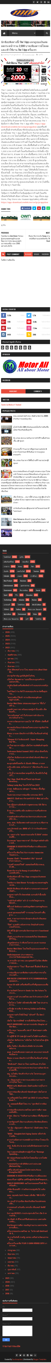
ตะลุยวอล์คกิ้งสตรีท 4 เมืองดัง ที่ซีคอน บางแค (26, 763)
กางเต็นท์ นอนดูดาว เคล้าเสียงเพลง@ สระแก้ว (30, 530)
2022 (7, 648)
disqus (36, 255)
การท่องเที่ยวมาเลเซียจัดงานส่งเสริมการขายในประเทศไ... (26, 974)
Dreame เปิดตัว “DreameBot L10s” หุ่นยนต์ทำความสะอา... (24, 860)
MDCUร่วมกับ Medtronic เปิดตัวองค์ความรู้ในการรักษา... (27, 1087)
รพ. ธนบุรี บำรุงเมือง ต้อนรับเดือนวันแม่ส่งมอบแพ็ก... (26, 1202)
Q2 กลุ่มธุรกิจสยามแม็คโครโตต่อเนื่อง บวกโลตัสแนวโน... (27, 1159)
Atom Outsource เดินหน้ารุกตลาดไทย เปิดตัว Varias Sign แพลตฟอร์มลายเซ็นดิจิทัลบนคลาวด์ (31, 521)
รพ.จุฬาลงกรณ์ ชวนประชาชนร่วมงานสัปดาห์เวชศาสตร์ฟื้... (27, 1069)
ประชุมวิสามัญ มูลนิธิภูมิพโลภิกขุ (21, 676)
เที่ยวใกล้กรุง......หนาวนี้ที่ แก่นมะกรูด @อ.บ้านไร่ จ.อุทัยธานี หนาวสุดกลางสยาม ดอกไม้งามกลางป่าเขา (31, 500)
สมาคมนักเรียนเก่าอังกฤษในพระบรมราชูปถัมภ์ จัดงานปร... (27, 729)
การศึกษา (33, 576)
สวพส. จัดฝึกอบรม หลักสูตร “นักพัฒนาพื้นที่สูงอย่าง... (26, 790)
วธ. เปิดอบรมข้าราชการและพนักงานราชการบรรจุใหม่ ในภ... (26, 1081)
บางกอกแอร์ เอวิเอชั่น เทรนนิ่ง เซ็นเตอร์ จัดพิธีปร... (26, 1208)
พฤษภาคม (12, 1258)
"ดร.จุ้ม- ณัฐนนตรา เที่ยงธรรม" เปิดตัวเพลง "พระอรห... (27, 1129)
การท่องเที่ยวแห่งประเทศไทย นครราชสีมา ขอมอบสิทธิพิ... (26, 1111)
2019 (7, 1286)
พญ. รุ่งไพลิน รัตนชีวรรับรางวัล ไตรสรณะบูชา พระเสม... (26, 1075)
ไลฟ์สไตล (21, 605)
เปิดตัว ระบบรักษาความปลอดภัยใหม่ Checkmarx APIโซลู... (27, 938)
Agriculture (7, 614)
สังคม (20, 567)
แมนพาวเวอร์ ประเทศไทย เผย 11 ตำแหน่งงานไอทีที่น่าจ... (27, 998)
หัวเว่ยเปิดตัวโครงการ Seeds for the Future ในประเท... (27, 992)
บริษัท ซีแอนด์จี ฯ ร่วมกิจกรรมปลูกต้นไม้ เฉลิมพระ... (26, 1190)
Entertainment (8, 586)
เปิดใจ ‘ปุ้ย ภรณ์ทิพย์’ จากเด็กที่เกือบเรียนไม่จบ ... (27, 1021)
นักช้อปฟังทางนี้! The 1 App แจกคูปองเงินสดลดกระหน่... (26, 878)
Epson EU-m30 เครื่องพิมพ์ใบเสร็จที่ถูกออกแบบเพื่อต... (27, 986)
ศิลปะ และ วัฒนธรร (35, 610)
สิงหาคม (11, 666)
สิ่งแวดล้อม (24, 591)
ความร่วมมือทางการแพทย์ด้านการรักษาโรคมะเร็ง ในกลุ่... (28, 1141)
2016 (7, 1293)
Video (35, 614)
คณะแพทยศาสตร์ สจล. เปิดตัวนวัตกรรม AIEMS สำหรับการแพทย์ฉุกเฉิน (30, 418)
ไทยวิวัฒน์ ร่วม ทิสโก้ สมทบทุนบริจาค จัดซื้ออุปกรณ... (27, 693)
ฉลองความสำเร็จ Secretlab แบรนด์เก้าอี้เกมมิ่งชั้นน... (26, 896)
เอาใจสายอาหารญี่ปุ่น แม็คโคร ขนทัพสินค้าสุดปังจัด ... (27, 747)
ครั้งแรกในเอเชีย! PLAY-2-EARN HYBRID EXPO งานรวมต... (27, 1244)
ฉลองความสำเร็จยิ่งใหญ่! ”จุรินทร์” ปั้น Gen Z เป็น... (25, 1016)
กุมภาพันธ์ (12, 1270)
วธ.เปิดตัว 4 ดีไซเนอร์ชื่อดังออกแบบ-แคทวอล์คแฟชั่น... (26, 1220)
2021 (7, 1278)
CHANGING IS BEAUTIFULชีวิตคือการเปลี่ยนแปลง (27, 1176)
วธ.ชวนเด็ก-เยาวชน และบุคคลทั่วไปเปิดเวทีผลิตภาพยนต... (27, 962)
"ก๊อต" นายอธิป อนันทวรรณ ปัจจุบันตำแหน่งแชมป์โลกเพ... (25, 926)
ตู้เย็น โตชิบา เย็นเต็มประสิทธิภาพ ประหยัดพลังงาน (25, 1047)
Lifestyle (6, 576)
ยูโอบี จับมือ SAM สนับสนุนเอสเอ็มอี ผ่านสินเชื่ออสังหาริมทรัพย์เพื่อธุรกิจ (31, 429)
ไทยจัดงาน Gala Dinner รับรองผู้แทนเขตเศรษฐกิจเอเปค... (27, 884)
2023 (7, 644)
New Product (8, 581)
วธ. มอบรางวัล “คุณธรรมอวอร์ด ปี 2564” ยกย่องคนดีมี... (27, 836)
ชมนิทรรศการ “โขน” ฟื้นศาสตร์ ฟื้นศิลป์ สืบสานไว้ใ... (27, 968)
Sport (5, 595)
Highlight (13, 392)
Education (29, 595)
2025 (7, 636)
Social (38, 591)
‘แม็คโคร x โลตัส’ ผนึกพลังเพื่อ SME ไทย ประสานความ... (27, 1004)
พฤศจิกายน (12, 655)
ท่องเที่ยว (25, 562)
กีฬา (32, 567)
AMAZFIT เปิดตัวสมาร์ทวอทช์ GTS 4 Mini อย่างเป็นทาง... (27, 800)
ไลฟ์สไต (38, 619)
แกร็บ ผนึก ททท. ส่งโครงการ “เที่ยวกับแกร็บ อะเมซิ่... (27, 768)
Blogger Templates (39, 1360)
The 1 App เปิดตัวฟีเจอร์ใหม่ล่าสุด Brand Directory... (23, 780)
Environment (22, 614)
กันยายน (11, 662)
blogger (28, 255)
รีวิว (16, 595)
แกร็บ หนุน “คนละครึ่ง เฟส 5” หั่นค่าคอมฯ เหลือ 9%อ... (27, 1032)
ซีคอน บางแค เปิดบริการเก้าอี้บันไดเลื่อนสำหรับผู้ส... (27, 735)
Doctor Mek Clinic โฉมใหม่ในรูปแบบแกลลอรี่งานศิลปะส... (27, 950)
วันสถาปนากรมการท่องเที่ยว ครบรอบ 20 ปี (25, 795)
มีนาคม (11, 1266)
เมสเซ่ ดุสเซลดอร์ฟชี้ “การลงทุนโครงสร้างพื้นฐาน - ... (26, 914)
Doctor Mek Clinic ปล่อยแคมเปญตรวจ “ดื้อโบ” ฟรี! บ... (26, 705)
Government (8, 591)
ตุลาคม (11, 659)
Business (23, 581)
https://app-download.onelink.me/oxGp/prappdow (24, 202)
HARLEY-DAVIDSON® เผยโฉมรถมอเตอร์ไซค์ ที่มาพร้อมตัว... (27, 1184)
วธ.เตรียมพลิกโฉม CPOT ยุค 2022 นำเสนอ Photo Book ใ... (28, 1099)
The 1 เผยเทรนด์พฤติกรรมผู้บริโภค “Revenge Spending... (25, 1153)
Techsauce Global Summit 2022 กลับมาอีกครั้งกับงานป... (27, 753)
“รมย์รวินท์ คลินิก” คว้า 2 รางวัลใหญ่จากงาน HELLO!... (25, 902)
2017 (7, 1290)
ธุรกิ (27, 619)
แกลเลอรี (7, 605)
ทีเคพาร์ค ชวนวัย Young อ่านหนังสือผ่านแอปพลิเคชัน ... (23, 872)
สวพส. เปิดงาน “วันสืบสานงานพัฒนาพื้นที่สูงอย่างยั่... (28, 1117)
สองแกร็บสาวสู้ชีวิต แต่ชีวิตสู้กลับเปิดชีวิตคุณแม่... (28, 1180)
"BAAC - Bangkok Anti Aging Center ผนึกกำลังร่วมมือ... (26, 1135)
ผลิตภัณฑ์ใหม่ (9, 562)
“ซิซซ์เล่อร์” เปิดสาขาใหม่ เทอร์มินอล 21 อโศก (26, 1064)
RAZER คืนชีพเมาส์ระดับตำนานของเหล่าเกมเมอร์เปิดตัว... (27, 890)
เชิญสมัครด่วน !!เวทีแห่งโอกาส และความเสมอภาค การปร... (26, 944)
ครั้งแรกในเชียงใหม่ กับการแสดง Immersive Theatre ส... (25, 854)
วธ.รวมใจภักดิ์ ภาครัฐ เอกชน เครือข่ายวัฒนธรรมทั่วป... (27, 1238)
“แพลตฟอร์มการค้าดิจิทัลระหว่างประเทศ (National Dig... (24, 1165)
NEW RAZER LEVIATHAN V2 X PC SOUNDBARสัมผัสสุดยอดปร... (27, 980)
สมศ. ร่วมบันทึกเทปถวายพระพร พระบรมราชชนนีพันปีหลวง (27, 1053)
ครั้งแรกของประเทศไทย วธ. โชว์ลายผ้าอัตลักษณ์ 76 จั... (27, 1232)
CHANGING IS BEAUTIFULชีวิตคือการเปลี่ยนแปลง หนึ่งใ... (27, 848)
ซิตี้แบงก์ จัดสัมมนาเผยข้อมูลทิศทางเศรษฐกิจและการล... (27, 908)
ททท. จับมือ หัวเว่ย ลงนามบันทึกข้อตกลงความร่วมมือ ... (27, 1147)
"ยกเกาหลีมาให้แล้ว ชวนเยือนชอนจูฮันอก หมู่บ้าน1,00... (24, 699)
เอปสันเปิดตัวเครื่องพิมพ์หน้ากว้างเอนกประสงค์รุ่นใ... (27, 687)
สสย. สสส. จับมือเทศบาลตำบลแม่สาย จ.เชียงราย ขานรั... (27, 824)
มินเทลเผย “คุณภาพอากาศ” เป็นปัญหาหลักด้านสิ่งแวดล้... (27, 842)
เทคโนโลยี (21, 572)
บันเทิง (6, 572)
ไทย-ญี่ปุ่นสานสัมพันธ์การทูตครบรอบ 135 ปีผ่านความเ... (27, 806)
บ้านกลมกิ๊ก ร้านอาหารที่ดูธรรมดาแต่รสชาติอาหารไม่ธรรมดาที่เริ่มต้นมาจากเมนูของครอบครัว (30, 452)
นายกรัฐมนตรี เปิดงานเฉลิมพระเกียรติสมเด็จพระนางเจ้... (27, 1123)
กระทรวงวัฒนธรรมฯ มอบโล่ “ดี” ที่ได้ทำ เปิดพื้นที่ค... (27, 723)
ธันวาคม (11, 651)
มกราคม (11, 1273)
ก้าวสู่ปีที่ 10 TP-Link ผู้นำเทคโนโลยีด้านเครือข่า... (27, 1036)
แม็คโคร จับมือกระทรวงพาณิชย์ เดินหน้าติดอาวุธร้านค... (27, 759)
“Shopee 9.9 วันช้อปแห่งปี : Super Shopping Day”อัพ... (25, 741)
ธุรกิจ (41, 55)
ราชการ (6, 567)
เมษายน (11, 1262)
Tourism (36, 572)
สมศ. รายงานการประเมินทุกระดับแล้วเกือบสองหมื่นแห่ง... (26, 920)
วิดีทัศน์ (6, 610)
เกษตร (20, 576)
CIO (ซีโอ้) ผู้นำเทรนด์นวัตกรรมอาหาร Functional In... (27, 932)
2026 (7, 632)
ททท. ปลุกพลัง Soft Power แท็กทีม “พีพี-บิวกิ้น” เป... (26, 1196)
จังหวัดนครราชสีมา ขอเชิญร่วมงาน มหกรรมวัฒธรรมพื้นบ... (27, 1226)
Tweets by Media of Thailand (11, 405)
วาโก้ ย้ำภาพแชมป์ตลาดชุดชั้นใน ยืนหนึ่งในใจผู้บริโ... (27, 774)
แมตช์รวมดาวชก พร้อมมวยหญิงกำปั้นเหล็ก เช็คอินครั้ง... (27, 711)
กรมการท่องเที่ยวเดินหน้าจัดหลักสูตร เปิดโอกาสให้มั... (27, 1093)
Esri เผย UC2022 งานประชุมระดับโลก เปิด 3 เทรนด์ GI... (27, 1214)
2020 (7, 1282)
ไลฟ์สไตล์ (7, 557)
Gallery (18, 610)
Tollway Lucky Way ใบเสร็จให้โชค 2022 (23, 785)
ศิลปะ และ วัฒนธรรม (11, 619)
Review (34, 600)
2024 (7, 640)
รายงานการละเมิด (11, 1346)
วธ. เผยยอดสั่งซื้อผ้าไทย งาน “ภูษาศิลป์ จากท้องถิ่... (27, 1105)
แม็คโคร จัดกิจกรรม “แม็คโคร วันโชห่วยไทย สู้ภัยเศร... (27, 1041)
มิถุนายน (11, 1254)
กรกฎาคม (12, 1250)
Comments (38, 392)
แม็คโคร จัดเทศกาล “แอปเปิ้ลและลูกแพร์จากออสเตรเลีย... (25, 681)
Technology (7, 600)
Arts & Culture (36, 605)
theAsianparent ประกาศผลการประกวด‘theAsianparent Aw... (20, 956)
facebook (45, 255)
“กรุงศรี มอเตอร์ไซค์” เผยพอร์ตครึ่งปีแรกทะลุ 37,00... (25, 866)
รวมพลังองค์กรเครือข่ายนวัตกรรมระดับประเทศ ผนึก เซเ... (26, 818)
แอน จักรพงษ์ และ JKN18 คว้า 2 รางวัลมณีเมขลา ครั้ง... (27, 830)
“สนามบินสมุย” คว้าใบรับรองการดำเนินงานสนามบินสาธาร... (25, 717)
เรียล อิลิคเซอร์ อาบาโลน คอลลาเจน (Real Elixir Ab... (27, 671)
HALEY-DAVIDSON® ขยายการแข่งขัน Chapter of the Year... (27, 1026)
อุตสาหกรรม (25, 586)
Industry (21, 600)
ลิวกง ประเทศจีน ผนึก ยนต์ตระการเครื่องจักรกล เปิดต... (27, 812)
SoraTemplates (17, 1360)
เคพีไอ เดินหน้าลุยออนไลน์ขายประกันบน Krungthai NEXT (24, 1171)
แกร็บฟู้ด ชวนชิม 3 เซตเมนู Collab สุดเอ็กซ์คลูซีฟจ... (26, 1010)
